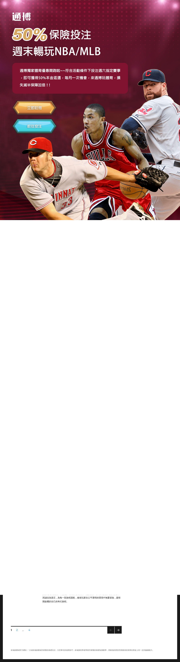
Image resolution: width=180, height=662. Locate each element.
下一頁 (117, 633)
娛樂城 (38, 650)
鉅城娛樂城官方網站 (19, 650)
